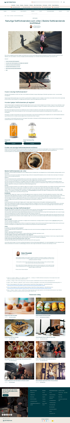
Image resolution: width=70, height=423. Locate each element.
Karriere (50, 411)
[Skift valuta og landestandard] (14, 410)
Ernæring (21, 5)
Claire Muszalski (26, 253)
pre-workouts (33, 190)
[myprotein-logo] (10, 2)
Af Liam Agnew (12, 382)
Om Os (50, 392)
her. (27, 269)
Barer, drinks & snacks (44, 404)
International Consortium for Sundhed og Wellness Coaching (27, 258)
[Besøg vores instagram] (3, 415)
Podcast (60, 11)
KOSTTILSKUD (35, 18)
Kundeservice (32, 392)
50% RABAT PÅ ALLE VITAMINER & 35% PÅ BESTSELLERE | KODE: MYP (35, 9)
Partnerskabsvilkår (52, 404)
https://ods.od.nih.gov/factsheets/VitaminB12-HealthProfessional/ (18, 288)
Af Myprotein (42, 382)
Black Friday (60, 396)
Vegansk (43, 396)
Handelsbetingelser (52, 402)
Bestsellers (13, 5)
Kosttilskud (13, 11)
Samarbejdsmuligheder (53, 409)
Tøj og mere (26, 5)
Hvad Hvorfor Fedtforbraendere (18, 15)
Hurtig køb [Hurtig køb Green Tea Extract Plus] (32, 143)
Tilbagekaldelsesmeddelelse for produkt (35, 404)
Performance (45, 5)
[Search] (32, 2)
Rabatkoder (60, 394)
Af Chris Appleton (43, 338)
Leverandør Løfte (52, 413)
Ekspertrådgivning (55, 5)
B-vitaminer (7, 193)
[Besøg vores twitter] (11, 415)
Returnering (32, 396)
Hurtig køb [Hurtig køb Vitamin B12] (13, 143)
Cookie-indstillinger (5, 408)
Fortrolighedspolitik (52, 400)
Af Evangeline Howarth (44, 317)
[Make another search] (35, 13)
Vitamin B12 (7, 140)
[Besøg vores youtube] (9, 415)
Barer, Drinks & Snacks (38, 5)
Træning (5, 11)
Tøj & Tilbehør (44, 394)
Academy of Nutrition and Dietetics (33, 257)
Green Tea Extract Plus (28, 140)
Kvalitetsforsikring (52, 394)
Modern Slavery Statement (51, 397)
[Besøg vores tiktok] (7, 415)
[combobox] (45, 2)
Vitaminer (31, 5)
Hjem (5, 15)
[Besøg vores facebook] (5, 415)
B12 (28, 194)
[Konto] (61, 2)
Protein (17, 5)
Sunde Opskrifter (23, 11)
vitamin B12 (54, 220)
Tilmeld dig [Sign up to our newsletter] (5, 395)
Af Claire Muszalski (37, 26)
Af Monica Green (12, 317)
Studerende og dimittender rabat (62, 400)
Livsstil (40, 11)
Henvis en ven (63, 392)
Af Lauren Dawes (12, 338)
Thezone (8, 15)
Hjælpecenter (32, 394)
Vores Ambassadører (50, 11)
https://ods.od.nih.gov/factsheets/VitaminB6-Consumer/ (16, 285)
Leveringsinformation (33, 401)
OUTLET (49, 5)
